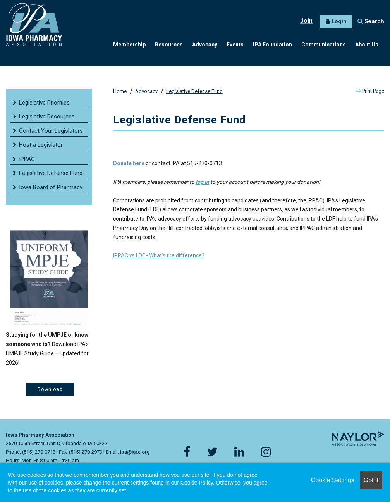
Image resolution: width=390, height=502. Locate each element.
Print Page (370, 91)
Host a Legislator (41, 144)
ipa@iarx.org (135, 452)
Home (120, 91)
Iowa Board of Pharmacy (50, 187)
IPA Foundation (272, 44)
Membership (129, 44)
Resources (169, 44)
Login (339, 21)
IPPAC (27, 159)
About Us (366, 44)
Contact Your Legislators (51, 130)
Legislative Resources (47, 116)
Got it (371, 480)
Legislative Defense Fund (194, 91)
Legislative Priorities (44, 102)
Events (235, 44)
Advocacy (204, 44)
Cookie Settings (332, 480)
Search (370, 21)
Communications (323, 44)
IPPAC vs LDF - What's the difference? (158, 255)
